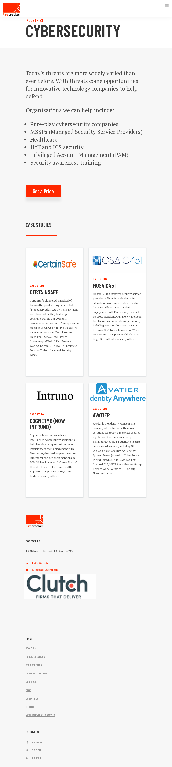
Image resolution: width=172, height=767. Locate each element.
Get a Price (43, 191)
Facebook (34, 742)
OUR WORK (31, 681)
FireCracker (35, 521)
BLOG (28, 690)
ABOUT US (31, 648)
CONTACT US (32, 698)
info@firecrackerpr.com (45, 569)
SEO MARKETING (34, 665)
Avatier (97, 423)
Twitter (34, 750)
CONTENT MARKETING (37, 673)
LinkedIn (34, 758)
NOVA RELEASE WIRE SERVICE (40, 715)
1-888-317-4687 (40, 562)
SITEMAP (30, 706)
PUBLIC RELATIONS (35, 656)
